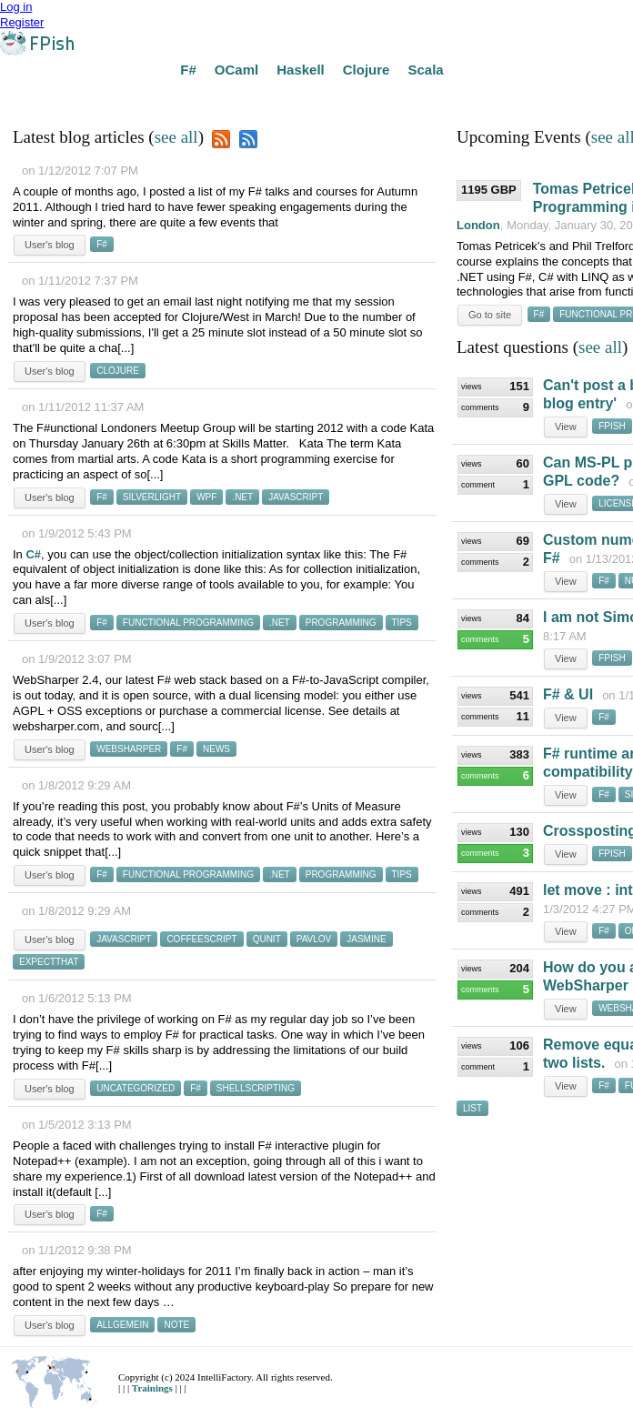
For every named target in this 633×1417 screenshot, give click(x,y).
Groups (263, 97)
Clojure (366, 69)
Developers (425, 97)
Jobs (363, 97)
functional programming (188, 623)
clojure (117, 371)
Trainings (154, 1387)
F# (188, 69)
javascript (295, 497)
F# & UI (568, 694)
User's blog (50, 244)
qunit (267, 939)
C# (33, 554)
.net (242, 497)
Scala (425, 69)
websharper (128, 749)
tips (402, 623)
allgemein (122, 1325)
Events (142, 97)
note (176, 1325)
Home (24, 97)
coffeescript (201, 939)
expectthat (48, 962)
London (478, 225)
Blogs (316, 97)
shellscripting (255, 1088)
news (216, 749)
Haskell (300, 69)
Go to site (489, 314)
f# (101, 244)
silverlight (152, 497)
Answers (81, 97)
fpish (611, 426)
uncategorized (135, 1088)
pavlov (314, 939)
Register (22, 22)
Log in (16, 7)
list (472, 1108)
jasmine (366, 939)
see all (176, 136)
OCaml (236, 69)
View (566, 426)
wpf (206, 497)
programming (341, 623)
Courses (202, 97)
